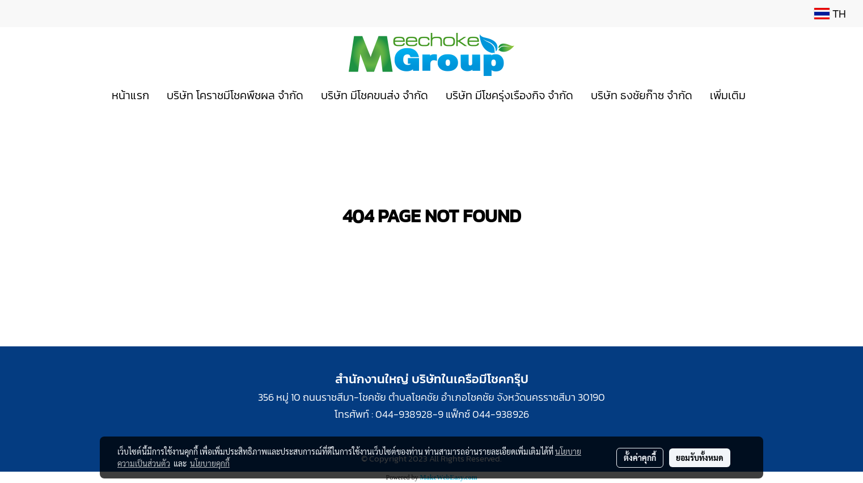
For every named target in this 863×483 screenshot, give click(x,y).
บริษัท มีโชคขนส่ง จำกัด (374, 95)
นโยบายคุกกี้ (210, 463)
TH (830, 13)
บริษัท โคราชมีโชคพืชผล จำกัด (235, 95)
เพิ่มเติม (728, 95)
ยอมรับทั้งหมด (700, 457)
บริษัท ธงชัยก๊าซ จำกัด (641, 95)
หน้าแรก (130, 95)
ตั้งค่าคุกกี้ (640, 457)
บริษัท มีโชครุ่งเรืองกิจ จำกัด (509, 95)
